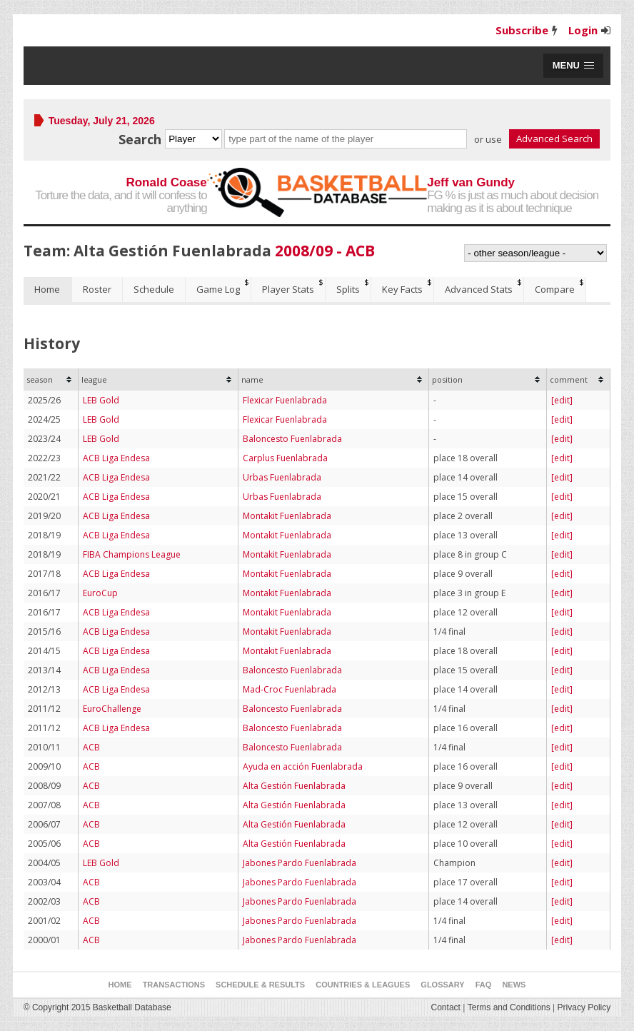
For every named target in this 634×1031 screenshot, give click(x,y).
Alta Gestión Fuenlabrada (294, 786)
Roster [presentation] (97, 289)
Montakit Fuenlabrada (287, 516)
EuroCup (100, 593)
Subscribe (521, 30)
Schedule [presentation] (154, 289)
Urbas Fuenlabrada (282, 477)
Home (120, 984)
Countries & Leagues (363, 984)
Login (583, 30)
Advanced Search (554, 138)
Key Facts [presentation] (402, 289)
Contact (446, 1007)
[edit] (562, 400)
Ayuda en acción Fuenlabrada (303, 766)
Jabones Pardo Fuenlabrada (299, 863)
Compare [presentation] (555, 289)
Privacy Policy (584, 1007)
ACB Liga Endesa (116, 458)
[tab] (48, 289)
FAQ (484, 984)
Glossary (442, 984)
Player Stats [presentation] (288, 289)
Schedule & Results (260, 984)
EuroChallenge (112, 709)
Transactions (174, 984)
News (513, 984)
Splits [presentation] (348, 289)
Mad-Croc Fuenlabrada (289, 689)
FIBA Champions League (132, 554)
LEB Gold (101, 400)
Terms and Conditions (509, 1007)
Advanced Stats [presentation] (479, 289)
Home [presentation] (47, 289)
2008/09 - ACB (325, 251)
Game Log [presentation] (218, 289)
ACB (91, 747)
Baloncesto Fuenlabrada (292, 439)
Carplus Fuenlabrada (285, 458)
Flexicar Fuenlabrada (285, 400)
